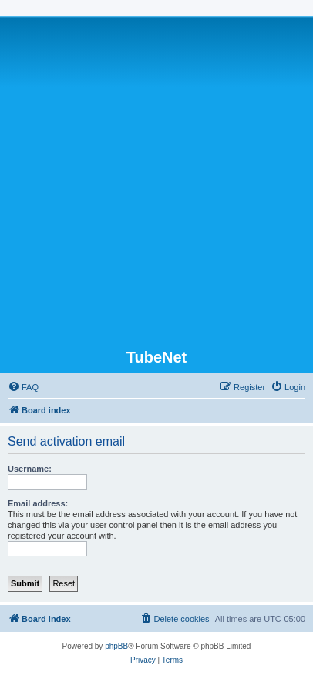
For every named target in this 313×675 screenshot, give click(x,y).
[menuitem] (23, 387)
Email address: (38, 503)
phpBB (116, 646)
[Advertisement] (156, 184)
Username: (30, 468)
